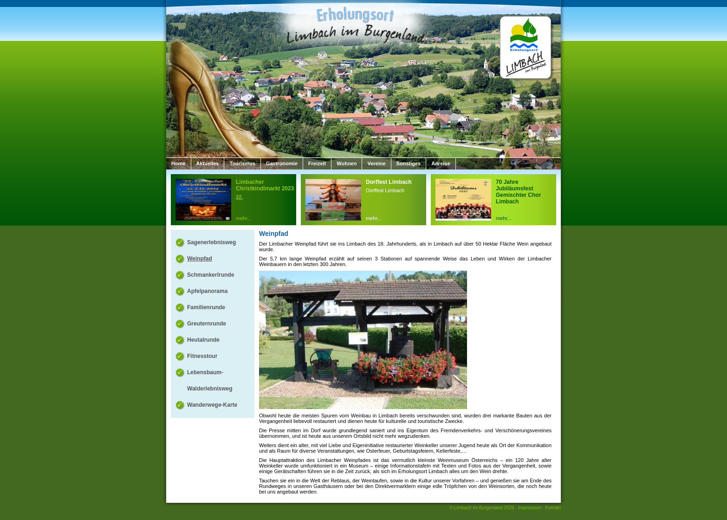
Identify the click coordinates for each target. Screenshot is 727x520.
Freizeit (317, 163)
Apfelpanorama (207, 291)
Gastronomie (282, 163)
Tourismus (242, 163)
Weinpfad (199, 258)
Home (178, 163)
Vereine (376, 163)
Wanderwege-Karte (212, 405)
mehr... (244, 218)
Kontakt (553, 507)
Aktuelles (207, 163)
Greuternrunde (206, 323)
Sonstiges (408, 163)
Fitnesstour (202, 356)
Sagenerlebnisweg (211, 242)
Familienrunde (206, 307)
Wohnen (347, 163)
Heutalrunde (203, 340)
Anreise (440, 163)
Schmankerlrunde (210, 275)
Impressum (529, 507)
